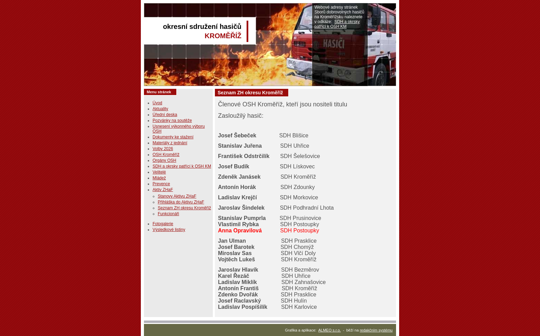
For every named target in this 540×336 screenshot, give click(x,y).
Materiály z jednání (170, 142)
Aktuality (160, 108)
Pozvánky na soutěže (172, 120)
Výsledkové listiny (169, 229)
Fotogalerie (163, 223)
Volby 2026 (163, 148)
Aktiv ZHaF (163, 189)
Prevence (161, 183)
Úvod (157, 103)
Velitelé (159, 172)
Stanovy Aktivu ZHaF (177, 196)
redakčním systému (376, 330)
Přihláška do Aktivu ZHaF (181, 202)
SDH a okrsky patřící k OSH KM (337, 24)
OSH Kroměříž (166, 154)
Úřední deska (165, 114)
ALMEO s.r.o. (329, 330)
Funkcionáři (168, 213)
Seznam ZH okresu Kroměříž (184, 208)
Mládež (159, 178)
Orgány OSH (164, 160)
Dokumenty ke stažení (173, 137)
